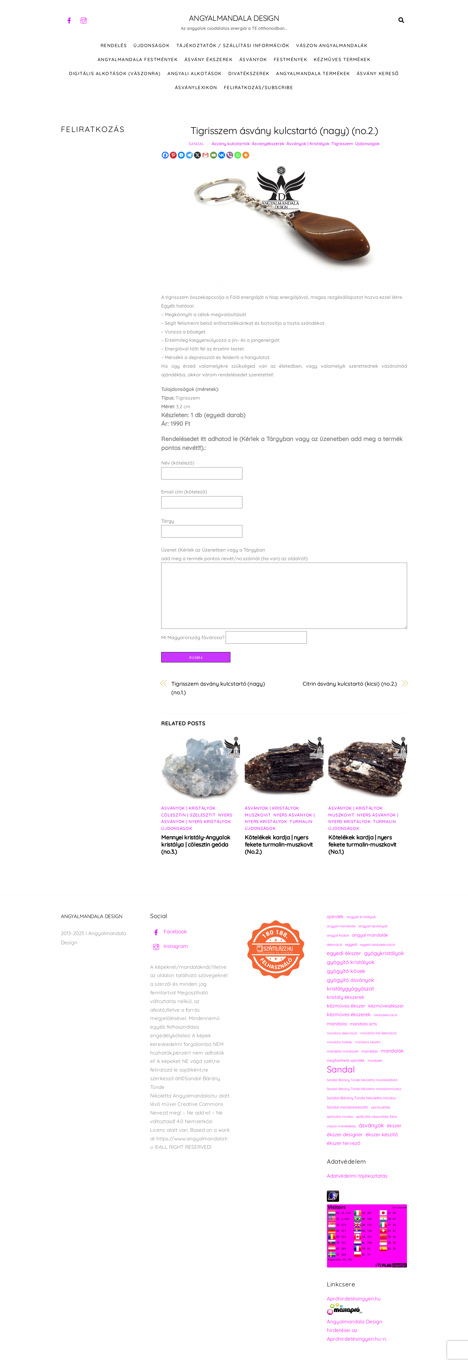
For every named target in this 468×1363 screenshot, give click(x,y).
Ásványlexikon (196, 87)
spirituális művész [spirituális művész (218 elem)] (340, 1116)
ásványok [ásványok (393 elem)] (371, 1125)
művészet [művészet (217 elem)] (375, 1060)
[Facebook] (165, 155)
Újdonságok (367, 143)
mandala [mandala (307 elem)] (337, 1024)
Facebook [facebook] (168, 931)
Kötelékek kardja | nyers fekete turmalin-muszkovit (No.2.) (278, 844)
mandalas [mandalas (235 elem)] (369, 1051)
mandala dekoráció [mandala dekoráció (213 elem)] (342, 1033)
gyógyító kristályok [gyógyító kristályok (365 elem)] (351, 962)
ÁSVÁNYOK (253, 59)
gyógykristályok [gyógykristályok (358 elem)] (384, 953)
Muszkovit (258, 815)
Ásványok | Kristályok (308, 143)
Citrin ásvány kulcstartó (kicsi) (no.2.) (350, 683)
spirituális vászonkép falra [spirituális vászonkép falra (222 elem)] (376, 1116)
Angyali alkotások (194, 73)
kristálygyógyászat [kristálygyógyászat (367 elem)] (350, 988)
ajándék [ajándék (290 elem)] (335, 916)
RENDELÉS (114, 45)
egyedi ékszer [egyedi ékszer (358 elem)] (344, 953)
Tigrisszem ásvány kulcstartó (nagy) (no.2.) (284, 130)
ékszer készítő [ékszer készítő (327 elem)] (382, 1134)
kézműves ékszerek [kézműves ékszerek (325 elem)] (349, 1014)
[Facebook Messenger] (181, 155)
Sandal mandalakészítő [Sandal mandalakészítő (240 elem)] (347, 1107)
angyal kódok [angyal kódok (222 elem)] (338, 935)
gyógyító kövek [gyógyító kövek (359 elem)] (346, 971)
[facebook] (69, 20)
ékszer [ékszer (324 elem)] (394, 1125)
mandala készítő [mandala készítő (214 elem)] (368, 1042)
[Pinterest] (173, 155)
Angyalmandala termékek (313, 73)
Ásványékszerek (268, 143)
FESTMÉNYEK (290, 59)
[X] (197, 155)
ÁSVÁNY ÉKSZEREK (208, 59)
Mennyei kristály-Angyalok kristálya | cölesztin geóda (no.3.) (195, 844)
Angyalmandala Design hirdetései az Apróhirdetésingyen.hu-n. (357, 1330)
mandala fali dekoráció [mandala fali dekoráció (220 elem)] (378, 1033)
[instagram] (84, 20)
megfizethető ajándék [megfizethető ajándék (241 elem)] (346, 1060)
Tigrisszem (342, 143)
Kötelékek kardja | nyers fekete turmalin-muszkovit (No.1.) (362, 844)
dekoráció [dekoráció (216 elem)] (334, 945)
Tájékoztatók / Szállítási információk (233, 45)
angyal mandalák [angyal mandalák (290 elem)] (370, 935)
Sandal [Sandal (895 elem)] (341, 1069)
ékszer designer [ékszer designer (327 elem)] (345, 1134)
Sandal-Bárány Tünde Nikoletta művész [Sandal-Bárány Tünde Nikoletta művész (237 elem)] (361, 1098)
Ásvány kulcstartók (231, 143)
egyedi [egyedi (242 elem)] (351, 944)
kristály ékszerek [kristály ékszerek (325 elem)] (345, 997)
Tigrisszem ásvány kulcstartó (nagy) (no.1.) (218, 688)
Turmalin (301, 821)
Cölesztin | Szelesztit (188, 815)
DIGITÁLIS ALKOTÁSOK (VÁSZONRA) (115, 73)
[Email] (213, 155)
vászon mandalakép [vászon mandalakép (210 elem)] (341, 1126)
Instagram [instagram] (169, 946)
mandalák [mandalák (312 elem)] (392, 1051)
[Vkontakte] (221, 155)
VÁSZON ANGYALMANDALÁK (331, 45)
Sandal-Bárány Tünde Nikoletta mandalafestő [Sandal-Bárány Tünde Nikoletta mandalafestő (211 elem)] (362, 1080)
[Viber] (229, 155)
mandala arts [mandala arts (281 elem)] (363, 1024)
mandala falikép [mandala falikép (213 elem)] (339, 1042)
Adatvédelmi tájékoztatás (357, 1176)
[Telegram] (189, 155)
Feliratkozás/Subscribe (258, 87)
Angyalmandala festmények (138, 59)
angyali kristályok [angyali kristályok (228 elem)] (361, 917)
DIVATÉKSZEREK (249, 73)
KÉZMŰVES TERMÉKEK (342, 59)
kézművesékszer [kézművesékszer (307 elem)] (386, 1006)
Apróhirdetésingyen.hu (354, 1298)
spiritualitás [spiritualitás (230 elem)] (380, 1107)
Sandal (196, 143)
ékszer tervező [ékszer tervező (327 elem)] (343, 1143)
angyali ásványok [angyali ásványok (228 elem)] (372, 926)
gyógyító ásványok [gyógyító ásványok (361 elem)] (350, 980)
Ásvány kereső (378, 73)
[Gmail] (205, 155)
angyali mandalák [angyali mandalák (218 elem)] (341, 926)
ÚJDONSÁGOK (151, 45)
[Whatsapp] (237, 155)
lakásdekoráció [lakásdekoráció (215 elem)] (386, 1015)
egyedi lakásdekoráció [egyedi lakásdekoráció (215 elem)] (377, 945)
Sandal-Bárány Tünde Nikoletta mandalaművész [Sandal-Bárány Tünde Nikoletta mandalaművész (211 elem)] (364, 1089)
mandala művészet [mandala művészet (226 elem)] (342, 1051)
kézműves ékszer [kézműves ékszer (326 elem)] (346, 1006)
